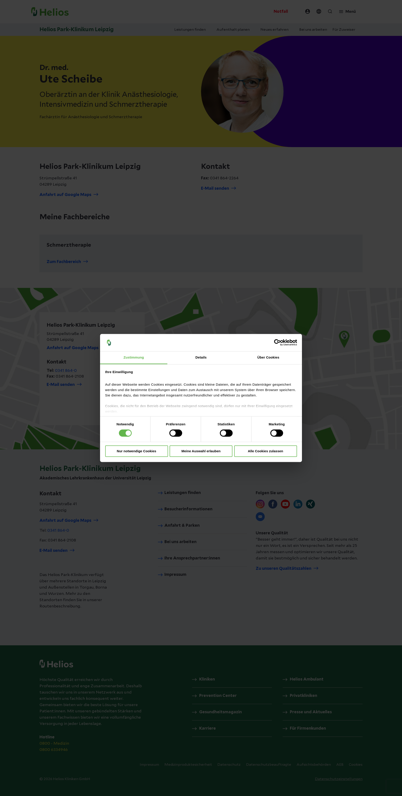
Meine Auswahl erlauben (201, 451)
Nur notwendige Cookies (136, 451)
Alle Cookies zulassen (265, 451)
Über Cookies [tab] (268, 357)
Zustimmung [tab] (134, 357)
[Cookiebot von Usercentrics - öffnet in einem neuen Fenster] (277, 342)
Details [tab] (201, 357)
